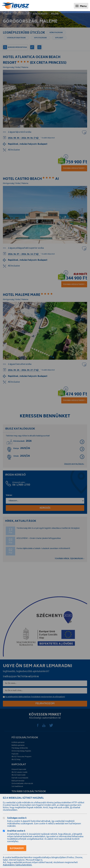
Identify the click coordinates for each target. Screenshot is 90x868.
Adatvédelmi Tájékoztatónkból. (17, 865)
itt (71, 807)
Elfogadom (17, 848)
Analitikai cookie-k (16, 831)
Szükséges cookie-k (17, 818)
